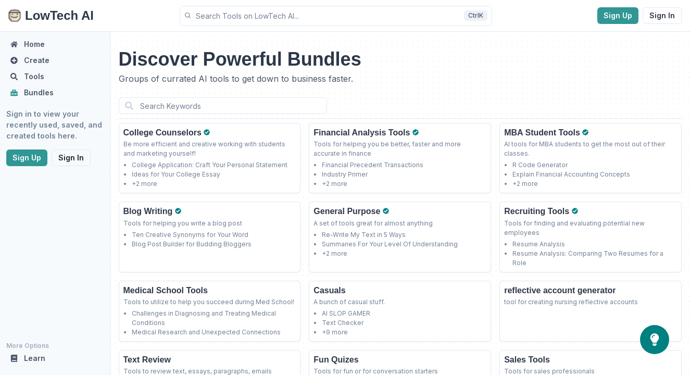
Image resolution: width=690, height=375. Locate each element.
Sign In (662, 15)
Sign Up (618, 15)
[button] (336, 16)
